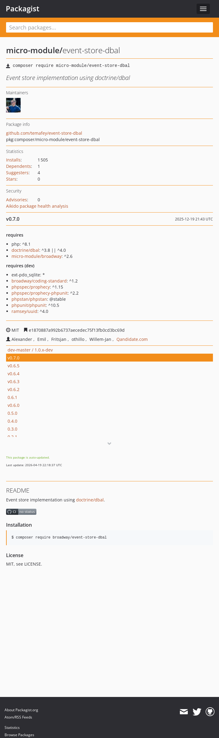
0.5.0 (12, 413)
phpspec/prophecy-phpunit (40, 293)
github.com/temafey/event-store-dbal (44, 133)
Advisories (16, 200)
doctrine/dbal (25, 250)
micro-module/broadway (37, 256)
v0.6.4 (13, 373)
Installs (13, 160)
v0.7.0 (13, 358)
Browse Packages (19, 734)
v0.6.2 (13, 389)
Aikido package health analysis (37, 206)
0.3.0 (12, 429)
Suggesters (17, 172)
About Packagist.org (21, 709)
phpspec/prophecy (31, 287)
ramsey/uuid (24, 311)
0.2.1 (12, 437)
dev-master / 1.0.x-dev (30, 350)
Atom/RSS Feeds (18, 717)
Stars (11, 179)
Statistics (12, 727)
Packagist (22, 8)
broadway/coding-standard (39, 281)
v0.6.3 (13, 381)
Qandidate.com (132, 339)
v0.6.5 (13, 366)
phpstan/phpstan (29, 299)
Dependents (18, 166)
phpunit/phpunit (29, 305)
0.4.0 (12, 421)
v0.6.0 (13, 405)
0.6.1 (12, 397)
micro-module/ (34, 50)
